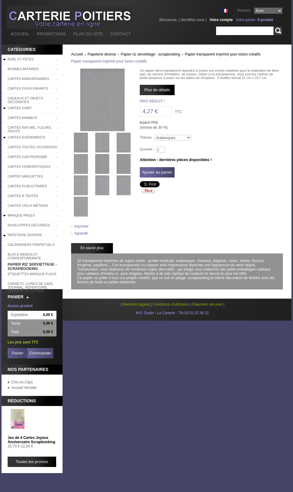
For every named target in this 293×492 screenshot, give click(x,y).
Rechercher (277, 31)
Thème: (146, 137)
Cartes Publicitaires (27, 186)
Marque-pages (21, 215)
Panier (16, 296)
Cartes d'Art (20, 108)
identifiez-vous (192, 20)
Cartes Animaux (22, 118)
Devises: (244, 10)
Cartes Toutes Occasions (32, 147)
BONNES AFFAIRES (23, 69)
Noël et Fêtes (21, 59)
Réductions (22, 400)
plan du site (88, 33)
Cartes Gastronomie (27, 157)
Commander (41, 353)
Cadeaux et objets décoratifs (25, 100)
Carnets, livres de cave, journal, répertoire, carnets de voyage (31, 285)
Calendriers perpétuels (31, 244)
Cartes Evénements (26, 137)
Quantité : (147, 149)
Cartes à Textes (23, 196)
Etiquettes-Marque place (32, 274)
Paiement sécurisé (207, 304)
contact (120, 33)
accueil (19, 33)
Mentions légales (136, 304)
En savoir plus (92, 248)
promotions (51, 33)
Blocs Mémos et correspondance (24, 256)
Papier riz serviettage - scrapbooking (32, 266)
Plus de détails (157, 90)
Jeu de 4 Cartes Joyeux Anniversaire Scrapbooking (31, 440)
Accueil (77, 54)
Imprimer (81, 226)
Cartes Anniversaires (28, 79)
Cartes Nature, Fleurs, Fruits (30, 129)
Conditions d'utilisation (171, 304)
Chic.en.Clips (22, 382)
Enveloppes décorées (29, 225)
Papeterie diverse (25, 235)
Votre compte (221, 20)
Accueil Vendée (24, 388)
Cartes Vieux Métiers (28, 205)
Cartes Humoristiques (29, 166)
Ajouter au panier (157, 172)
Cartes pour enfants (28, 88)
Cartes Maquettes (25, 176)
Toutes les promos (32, 461)
